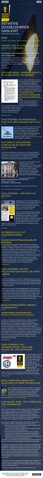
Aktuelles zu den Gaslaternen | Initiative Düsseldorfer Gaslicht (17, 40)
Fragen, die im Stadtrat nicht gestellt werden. (20, 46)
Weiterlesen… (5, 68)
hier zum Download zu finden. (18, 397)
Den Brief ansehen (6, 115)
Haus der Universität (8, 181)
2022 (38, 40)
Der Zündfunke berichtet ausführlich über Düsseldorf (21, 381)
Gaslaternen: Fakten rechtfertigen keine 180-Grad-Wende (21, 271)
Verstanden (36, 474)
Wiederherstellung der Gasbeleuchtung (18, 396)
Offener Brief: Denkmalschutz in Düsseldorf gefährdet (21, 73)
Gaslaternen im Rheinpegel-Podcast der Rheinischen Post (21, 120)
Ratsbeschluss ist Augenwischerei (13, 233)
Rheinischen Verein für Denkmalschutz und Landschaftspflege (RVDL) (29, 94)
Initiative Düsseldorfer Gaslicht (15, 27)
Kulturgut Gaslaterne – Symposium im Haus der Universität (17, 145)
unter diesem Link (34, 136)
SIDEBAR (5, 2)
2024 (35, 40)
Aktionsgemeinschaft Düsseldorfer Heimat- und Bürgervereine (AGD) (30, 97)
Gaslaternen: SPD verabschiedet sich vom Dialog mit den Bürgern (16, 347)
